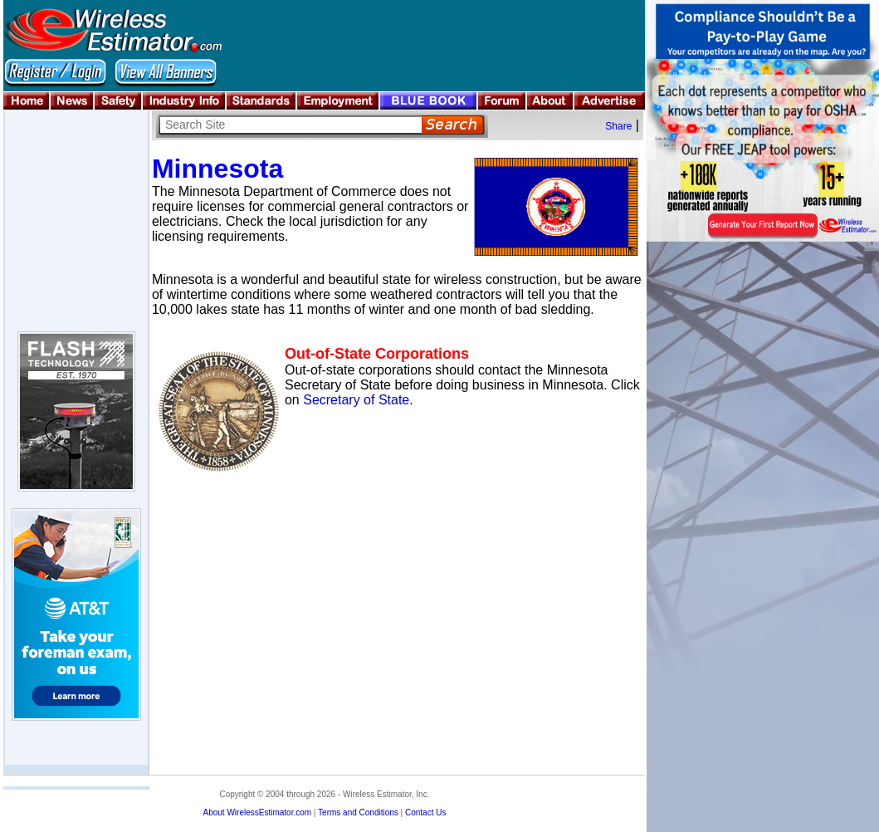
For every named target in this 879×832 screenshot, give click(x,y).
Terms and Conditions (358, 812)
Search (453, 125)
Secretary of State (356, 400)
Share (618, 126)
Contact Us (425, 812)
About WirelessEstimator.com (257, 812)
